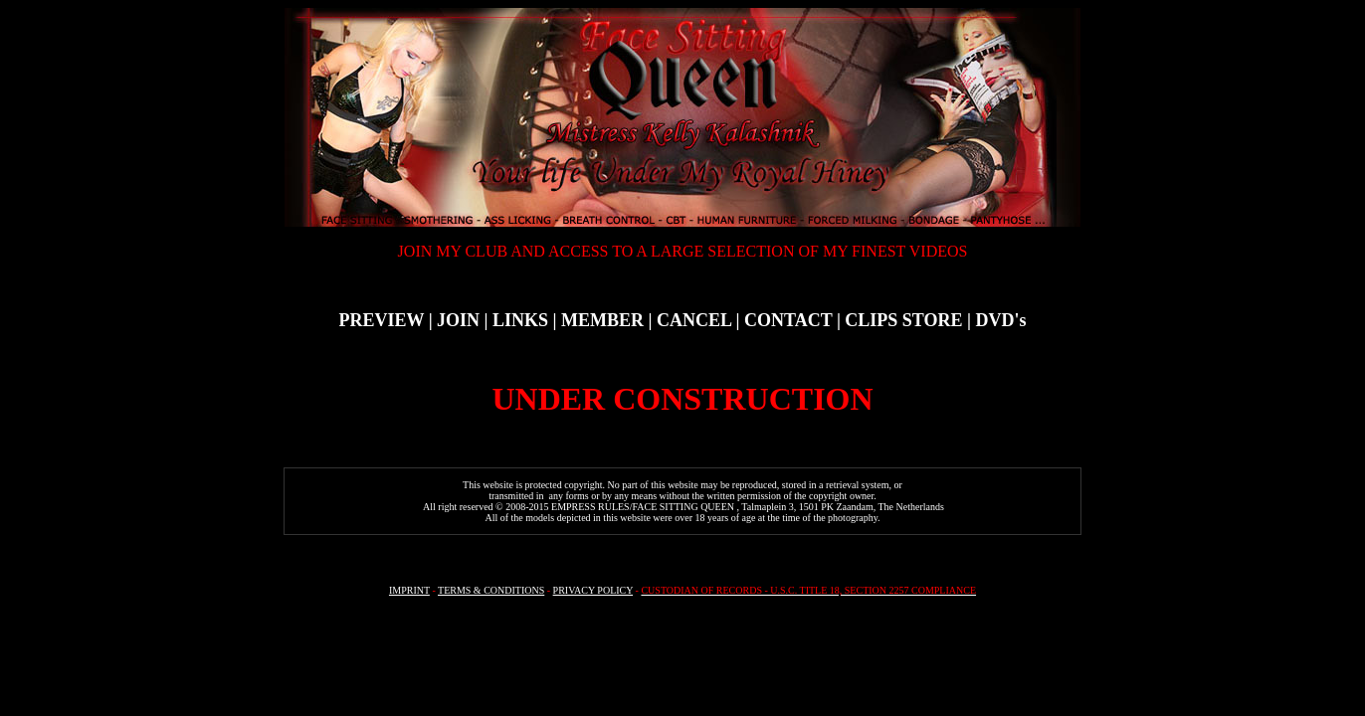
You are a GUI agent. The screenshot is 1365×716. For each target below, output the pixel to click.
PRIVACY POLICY (593, 590)
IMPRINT (409, 590)
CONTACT (788, 320)
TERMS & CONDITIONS (491, 590)
